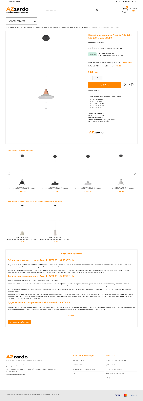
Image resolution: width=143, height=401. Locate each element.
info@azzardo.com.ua (113, 378)
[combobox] (71, 10)
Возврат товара (78, 365)
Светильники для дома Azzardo (21, 28)
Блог (74, 373)
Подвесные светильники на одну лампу (74, 28)
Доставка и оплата (79, 360)
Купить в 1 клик (94, 90)
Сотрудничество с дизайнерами (84, 369)
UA (117, 1)
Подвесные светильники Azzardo (46, 28)
